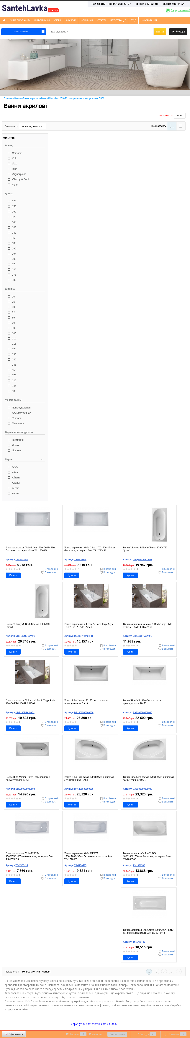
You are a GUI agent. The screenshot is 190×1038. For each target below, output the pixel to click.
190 (11, 248)
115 (11, 343)
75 (11, 301)
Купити (13, 575)
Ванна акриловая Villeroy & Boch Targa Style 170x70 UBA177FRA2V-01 (89, 625)
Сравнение (175, 1034)
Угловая (14, 418)
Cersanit (14, 153)
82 (11, 312)
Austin (13, 488)
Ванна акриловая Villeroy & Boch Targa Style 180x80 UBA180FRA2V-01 (30, 702)
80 (11, 306)
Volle (12, 184)
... (172, 971)
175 (11, 274)
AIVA (12, 466)
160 (11, 211)
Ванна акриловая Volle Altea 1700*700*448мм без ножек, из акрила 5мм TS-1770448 (148, 931)
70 (11, 296)
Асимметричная (19, 412)
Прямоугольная (19, 407)
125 (11, 264)
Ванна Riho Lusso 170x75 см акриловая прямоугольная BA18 (86, 702)
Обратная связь (13, 1034)
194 (11, 253)
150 (11, 206)
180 (11, 279)
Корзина (83, 1034)
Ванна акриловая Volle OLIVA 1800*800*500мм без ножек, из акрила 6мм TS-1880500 (147, 856)
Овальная (15, 423)
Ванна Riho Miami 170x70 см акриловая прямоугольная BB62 (28, 778)
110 (11, 338)
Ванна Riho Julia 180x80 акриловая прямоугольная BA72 (142, 702)
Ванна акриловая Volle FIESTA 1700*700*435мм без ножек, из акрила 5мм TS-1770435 (88, 856)
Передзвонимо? (177, 10)
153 (11, 237)
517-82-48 (146, 4)
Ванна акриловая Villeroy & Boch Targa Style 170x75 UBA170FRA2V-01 (147, 625)
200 (11, 258)
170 (11, 201)
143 (11, 227)
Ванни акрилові (31, 98)
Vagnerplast (16, 174)
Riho (12, 168)
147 (11, 232)
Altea (12, 472)
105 (11, 333)
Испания (14, 450)
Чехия (13, 445)
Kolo (12, 158)
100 (11, 327)
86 (11, 317)
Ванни (17, 98)
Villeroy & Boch (18, 179)
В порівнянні (49, 569)
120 (11, 216)
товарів (178, 31)
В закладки (48, 572)
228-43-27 (111, 4)
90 (11, 322)
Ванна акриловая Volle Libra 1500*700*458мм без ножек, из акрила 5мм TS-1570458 (31, 549)
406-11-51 (172, 4)
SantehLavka (30, 8)
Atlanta (13, 482)
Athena (13, 477)
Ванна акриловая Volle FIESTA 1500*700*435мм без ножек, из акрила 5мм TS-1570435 (29, 856)
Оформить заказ (117, 1034)
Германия (15, 439)
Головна (8, 98)
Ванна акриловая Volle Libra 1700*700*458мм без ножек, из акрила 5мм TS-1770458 (89, 549)
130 (11, 354)
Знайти (160, 31)
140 (11, 222)
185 (11, 243)
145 (11, 269)
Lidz (12, 163)
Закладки (145, 1034)
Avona (13, 493)
